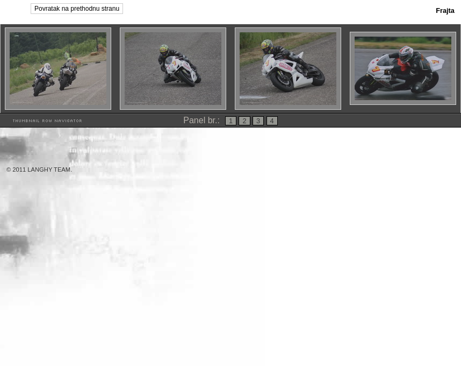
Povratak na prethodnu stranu (76, 8)
